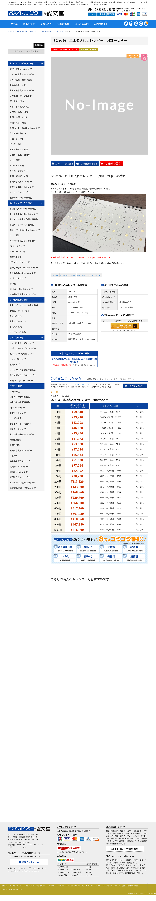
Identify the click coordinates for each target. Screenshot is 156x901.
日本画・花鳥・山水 (19, 112)
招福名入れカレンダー (20, 472)
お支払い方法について (66, 827)
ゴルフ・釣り (16, 144)
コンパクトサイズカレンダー (23, 343)
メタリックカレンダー (20, 192)
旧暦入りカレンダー (19, 413)
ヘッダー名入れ (17, 418)
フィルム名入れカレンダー (22, 74)
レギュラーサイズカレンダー (23, 348)
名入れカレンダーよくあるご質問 (34, 886)
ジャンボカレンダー (19, 359)
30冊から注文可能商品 (20, 402)
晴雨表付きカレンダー (20, 477)
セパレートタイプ (18, 278)
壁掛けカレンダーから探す (22, 63)
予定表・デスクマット (20, 311)
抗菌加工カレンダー (19, 467)
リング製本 (54, 275)
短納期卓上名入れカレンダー (23, 294)
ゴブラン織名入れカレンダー (23, 187)
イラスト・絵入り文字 (20, 107)
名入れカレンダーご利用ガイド (11, 886)
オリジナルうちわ (18, 332)
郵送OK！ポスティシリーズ (22, 381)
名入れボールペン (18, 321)
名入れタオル (16, 316)
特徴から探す (16, 386)
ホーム (14, 24)
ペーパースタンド (18, 252)
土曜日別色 (15, 445)
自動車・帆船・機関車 (20, 155)
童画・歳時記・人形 (19, 176)
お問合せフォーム (29, 862)
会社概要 (51, 886)
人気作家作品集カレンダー (22, 434)
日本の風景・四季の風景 (21, 80)
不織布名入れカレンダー (21, 182)
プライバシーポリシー (95, 886)
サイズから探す (17, 338)
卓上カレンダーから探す (68, 275)
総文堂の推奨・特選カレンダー (24, 488)
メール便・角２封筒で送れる (23, 370)
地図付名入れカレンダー (21, 451)
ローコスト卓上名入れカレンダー (25, 214)
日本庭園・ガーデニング (21, 96)
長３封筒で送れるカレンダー (23, 375)
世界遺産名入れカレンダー (22, 91)
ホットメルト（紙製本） (21, 424)
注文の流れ (63, 24)
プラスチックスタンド (20, 262)
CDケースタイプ (17, 246)
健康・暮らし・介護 (19, 149)
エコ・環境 (15, 160)
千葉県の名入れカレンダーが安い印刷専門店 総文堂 (121, 886)
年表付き (14, 456)
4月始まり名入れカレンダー (22, 289)
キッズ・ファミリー (19, 171)
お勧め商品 (15, 392)
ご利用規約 (60, 886)
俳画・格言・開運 (18, 123)
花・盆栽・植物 (17, 101)
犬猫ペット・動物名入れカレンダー (26, 128)
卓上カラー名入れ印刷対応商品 (24, 219)
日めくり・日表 (17, 166)
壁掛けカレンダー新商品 (21, 198)
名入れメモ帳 (16, 327)
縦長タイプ (15, 365)
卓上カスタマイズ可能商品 (22, 225)
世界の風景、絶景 (18, 85)
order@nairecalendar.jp (30, 871)
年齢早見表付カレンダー (21, 461)
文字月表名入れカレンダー (22, 69)
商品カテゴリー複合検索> (26, 51)
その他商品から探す (19, 300)
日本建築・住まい (18, 133)
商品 (78, 275)
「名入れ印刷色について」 (83, 384)
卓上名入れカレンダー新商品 (23, 209)
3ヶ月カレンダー (17, 408)
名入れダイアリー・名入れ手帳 (24, 305)
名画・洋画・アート (19, 117)
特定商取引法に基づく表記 (76, 886)
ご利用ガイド (101, 24)
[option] (99, 104)
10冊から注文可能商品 (20, 397)
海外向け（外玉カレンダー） (23, 483)
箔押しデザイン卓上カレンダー (92, 275)
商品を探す (29, 24)
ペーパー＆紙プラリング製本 (23, 241)
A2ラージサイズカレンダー (22, 354)
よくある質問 (82, 24)
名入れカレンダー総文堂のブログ (12, 889)
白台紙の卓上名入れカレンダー (24, 273)
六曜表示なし (16, 440)
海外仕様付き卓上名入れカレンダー (26, 230)
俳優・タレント (17, 139)
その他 (13, 284)
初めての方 (46, 24)
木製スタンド (16, 257)
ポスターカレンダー (19, 429)
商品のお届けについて (115, 827)
